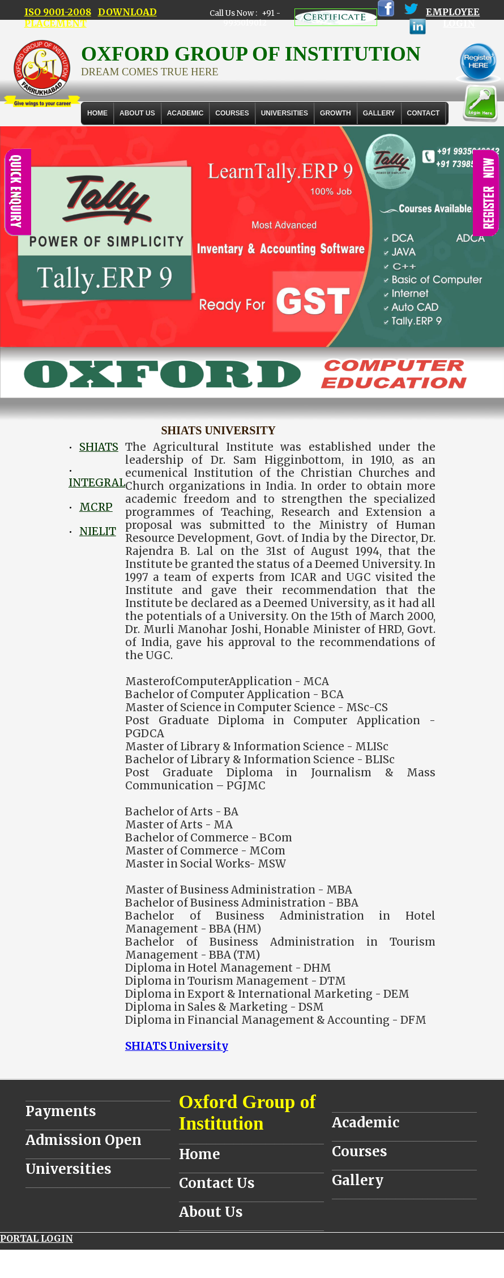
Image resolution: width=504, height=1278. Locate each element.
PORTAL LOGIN (36, 1238)
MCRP (96, 507)
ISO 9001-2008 (57, 12)
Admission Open (83, 1140)
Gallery (379, 113)
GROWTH (335, 113)
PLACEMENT (55, 23)
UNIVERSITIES (284, 113)
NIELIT (97, 531)
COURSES (232, 113)
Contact (423, 113)
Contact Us (217, 1183)
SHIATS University (176, 1046)
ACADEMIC (185, 113)
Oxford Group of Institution (247, 1112)
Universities (68, 1169)
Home (97, 113)
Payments (60, 1111)
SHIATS (98, 447)
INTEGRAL (97, 482)
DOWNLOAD (127, 12)
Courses (359, 1151)
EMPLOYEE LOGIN (453, 17)
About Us (137, 113)
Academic (365, 1122)
